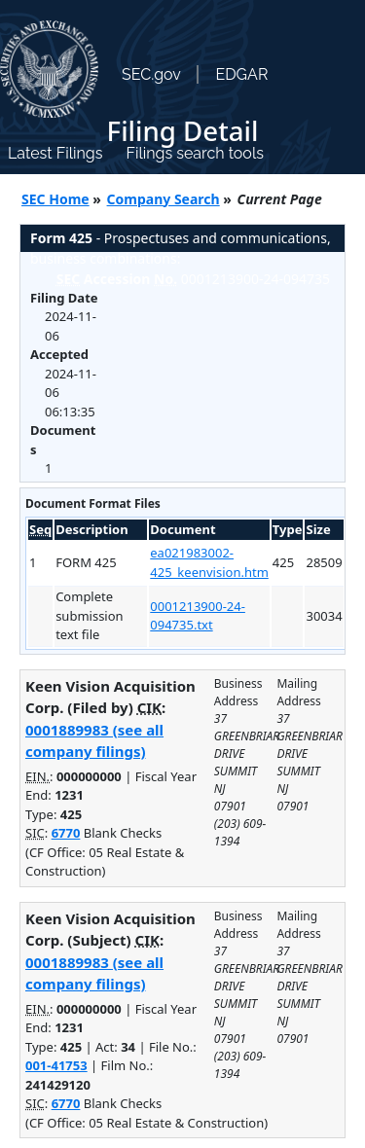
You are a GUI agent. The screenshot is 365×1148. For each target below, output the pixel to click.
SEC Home (55, 199)
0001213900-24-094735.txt (197, 615)
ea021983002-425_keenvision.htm (209, 562)
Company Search (163, 199)
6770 (66, 833)
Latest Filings (55, 153)
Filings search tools (195, 153)
